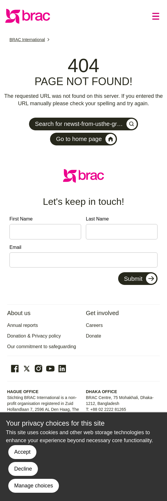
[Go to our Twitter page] (27, 368)
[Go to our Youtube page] (50, 368)
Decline (23, 469)
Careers (94, 325)
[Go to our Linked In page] (62, 368)
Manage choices (33, 486)
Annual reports (22, 325)
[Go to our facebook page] (15, 368)
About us (18, 313)
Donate (93, 335)
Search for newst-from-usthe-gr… (86, 124)
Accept (22, 452)
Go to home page (86, 139)
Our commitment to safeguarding (41, 346)
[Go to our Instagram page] (38, 368)
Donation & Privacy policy (34, 335)
